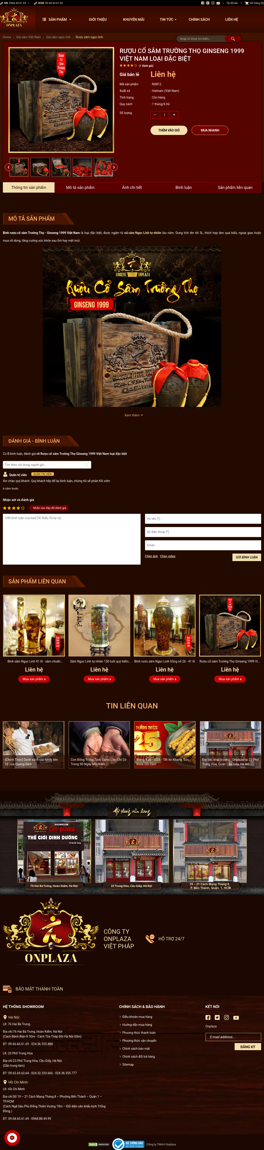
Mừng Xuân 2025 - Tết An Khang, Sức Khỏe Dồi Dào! (162, 762)
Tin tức (169, 19)
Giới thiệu (98, 19)
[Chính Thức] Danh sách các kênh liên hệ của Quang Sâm (31, 762)
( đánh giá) (146, 65)
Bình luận (183, 187)
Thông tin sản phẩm (28, 187)
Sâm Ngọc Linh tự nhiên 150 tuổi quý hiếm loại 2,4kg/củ (99, 662)
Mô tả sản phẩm (80, 187)
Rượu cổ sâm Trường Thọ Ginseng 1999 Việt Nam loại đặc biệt (230, 662)
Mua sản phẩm (33, 679)
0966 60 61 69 (17, 3)
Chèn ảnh (151, 556)
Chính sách (199, 19)
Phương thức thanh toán (139, 1015)
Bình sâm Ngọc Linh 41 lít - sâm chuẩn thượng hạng (34, 662)
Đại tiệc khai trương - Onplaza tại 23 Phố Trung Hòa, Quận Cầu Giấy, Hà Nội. (230, 762)
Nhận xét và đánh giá (18, 500)
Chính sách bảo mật (136, 1031)
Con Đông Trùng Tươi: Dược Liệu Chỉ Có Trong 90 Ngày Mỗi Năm (99, 762)
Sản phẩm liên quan (235, 187)
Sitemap (128, 1047)
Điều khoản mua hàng (137, 999)
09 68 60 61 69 (54, 3)
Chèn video (167, 556)
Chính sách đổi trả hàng (139, 1039)
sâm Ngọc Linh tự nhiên (144, 233)
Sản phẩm (57, 19)
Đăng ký (247, 1030)
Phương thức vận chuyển (140, 1023)
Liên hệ (231, 19)
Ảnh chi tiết (132, 187)
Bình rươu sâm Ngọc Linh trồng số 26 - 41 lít (165, 661)
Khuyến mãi (133, 19)
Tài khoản (232, 3)
